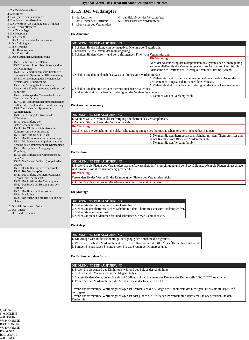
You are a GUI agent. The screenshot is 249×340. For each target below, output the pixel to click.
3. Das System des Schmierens (25, 17)
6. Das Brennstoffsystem (21, 26)
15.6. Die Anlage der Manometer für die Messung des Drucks (37, 97)
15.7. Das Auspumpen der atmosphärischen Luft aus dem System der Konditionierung (39, 103)
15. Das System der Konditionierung (28, 56)
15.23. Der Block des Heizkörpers (33, 191)
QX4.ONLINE (9, 310)
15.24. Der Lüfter (24, 194)
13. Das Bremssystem (20, 50)
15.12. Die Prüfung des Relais (31, 134)
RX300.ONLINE (10, 324)
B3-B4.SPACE (9, 331)
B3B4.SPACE (9, 334)
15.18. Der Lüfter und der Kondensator (37, 168)
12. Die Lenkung (17, 46)
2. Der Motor (15, 13)
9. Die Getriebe (16, 36)
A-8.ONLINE (8, 317)
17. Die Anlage (16, 209)
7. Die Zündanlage (18, 30)
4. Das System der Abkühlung (24, 20)
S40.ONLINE (8, 313)
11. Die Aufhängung (19, 43)
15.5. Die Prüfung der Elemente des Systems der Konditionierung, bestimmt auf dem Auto (39, 88)
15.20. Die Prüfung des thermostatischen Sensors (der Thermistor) (37, 176)
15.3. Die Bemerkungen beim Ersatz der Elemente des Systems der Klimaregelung (38, 73)
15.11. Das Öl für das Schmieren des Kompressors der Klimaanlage (35, 130)
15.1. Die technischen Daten (30, 62)
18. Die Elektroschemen (21, 213)
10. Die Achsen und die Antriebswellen (30, 40)
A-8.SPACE (7, 338)
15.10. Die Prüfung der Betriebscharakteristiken (28, 123)
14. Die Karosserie (18, 53)
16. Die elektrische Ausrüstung (25, 206)
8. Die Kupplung (17, 33)
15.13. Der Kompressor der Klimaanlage (37, 138)
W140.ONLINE (10, 327)
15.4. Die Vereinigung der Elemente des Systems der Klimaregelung (37, 80)
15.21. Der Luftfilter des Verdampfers (36, 181)
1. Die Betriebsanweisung (22, 10)
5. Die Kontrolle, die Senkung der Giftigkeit (33, 23)
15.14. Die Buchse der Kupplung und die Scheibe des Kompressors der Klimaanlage (39, 143)
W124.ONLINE (10, 320)
